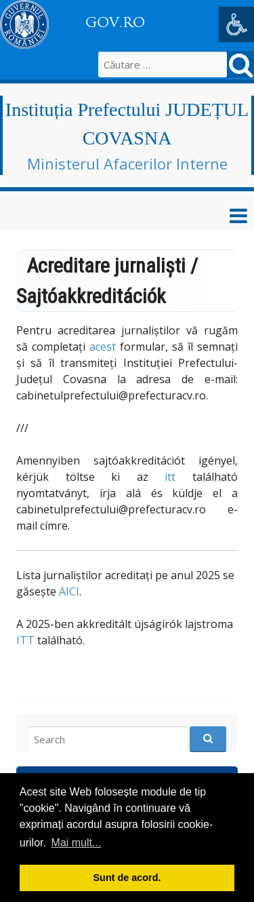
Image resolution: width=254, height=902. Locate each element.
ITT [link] (25, 640)
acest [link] (102, 346)
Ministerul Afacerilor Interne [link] (127, 163)
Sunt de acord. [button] (127, 877)
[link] (236, 24)
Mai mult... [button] (76, 842)
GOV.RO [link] (115, 22)
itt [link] (170, 476)
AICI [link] (69, 591)
